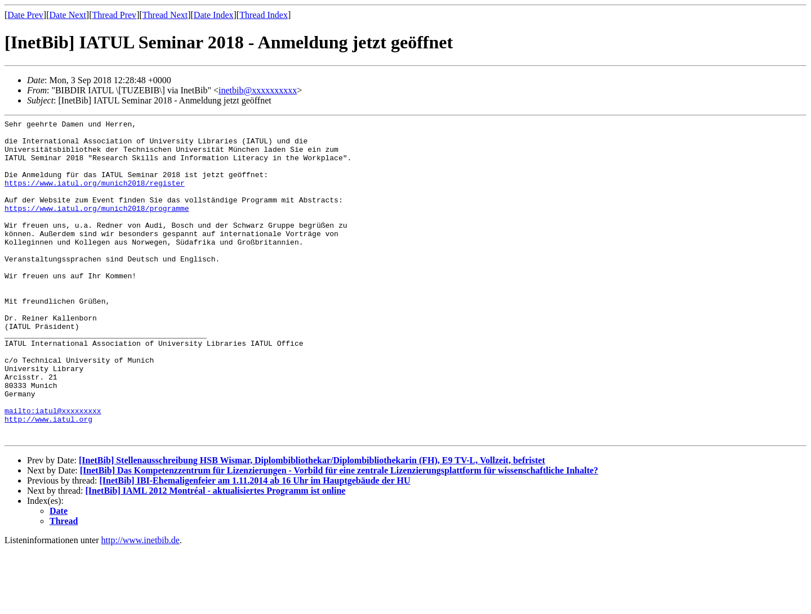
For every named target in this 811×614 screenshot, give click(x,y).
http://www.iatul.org (48, 480)
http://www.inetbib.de (140, 604)
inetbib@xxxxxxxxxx (258, 90)
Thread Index (263, 15)
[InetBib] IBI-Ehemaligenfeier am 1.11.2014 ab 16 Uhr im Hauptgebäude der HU (254, 544)
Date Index (214, 15)
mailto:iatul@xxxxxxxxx (53, 469)
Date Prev (25, 15)
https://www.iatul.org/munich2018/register (95, 196)
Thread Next (165, 15)
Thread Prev (114, 15)
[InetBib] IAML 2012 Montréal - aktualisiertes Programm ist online (216, 554)
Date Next (68, 15)
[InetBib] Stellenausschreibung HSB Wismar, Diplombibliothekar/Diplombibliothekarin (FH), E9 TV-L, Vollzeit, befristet (312, 524)
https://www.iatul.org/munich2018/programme (97, 227)
